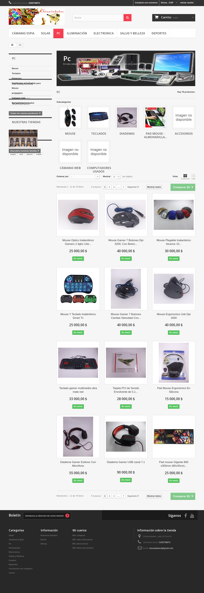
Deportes (159, 33)
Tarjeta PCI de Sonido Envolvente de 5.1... (126, 390)
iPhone (13, 222)
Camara (24, 217)
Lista (193, 177)
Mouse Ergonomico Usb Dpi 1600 (174, 316)
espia (13, 212)
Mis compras (79, 535)
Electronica (104, 33)
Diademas (17, 78)
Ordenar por (63, 176)
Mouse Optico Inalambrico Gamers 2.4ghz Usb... (78, 242)
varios (12, 573)
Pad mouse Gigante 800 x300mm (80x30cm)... (173, 464)
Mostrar (107, 176)
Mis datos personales (83, 548)
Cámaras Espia (23, 33)
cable (38, 212)
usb (21, 212)
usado (35, 217)
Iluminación (77, 33)
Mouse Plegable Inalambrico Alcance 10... (174, 242)
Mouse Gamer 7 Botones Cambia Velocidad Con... (126, 316)
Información (22, 115)
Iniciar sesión (187, 2)
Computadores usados (23, 103)
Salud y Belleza (132, 33)
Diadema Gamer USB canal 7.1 (126, 462)
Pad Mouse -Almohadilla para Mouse (26, 85)
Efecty (44, 544)
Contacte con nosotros (146, 2)
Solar (45, 33)
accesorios (17, 93)
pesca (30, 212)
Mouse (15, 68)
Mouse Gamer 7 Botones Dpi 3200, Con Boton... (125, 242)
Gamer (45, 217)
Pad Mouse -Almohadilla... (155, 135)
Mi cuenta (80, 530)
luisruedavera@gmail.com (161, 548)
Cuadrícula (185, 177)
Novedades (20, 140)
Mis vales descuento (83, 539)
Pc (58, 33)
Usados (12, 560)
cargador (25, 222)
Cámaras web (18, 98)
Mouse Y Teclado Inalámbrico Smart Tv (78, 316)
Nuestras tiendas (22, 128)
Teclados (16, 73)
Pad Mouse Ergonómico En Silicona (173, 390)
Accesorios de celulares (21, 568)
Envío (17, 123)
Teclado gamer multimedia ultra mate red (78, 390)
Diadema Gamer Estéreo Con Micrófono (78, 464)
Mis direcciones (80, 544)
